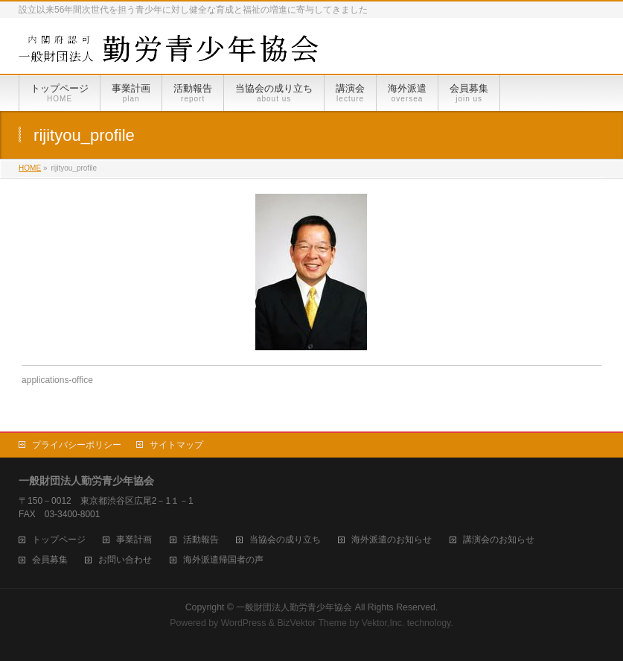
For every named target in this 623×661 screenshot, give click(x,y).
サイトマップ (176, 445)
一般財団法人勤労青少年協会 (294, 607)
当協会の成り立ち (285, 540)
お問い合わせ (125, 560)
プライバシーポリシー (76, 445)
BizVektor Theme (312, 623)
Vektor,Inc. (383, 623)
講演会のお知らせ (498, 540)
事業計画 (134, 540)
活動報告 (201, 540)
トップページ (59, 540)
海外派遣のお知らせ (391, 540)
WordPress (243, 623)
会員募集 (50, 560)
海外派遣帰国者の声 (223, 560)
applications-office (57, 380)
